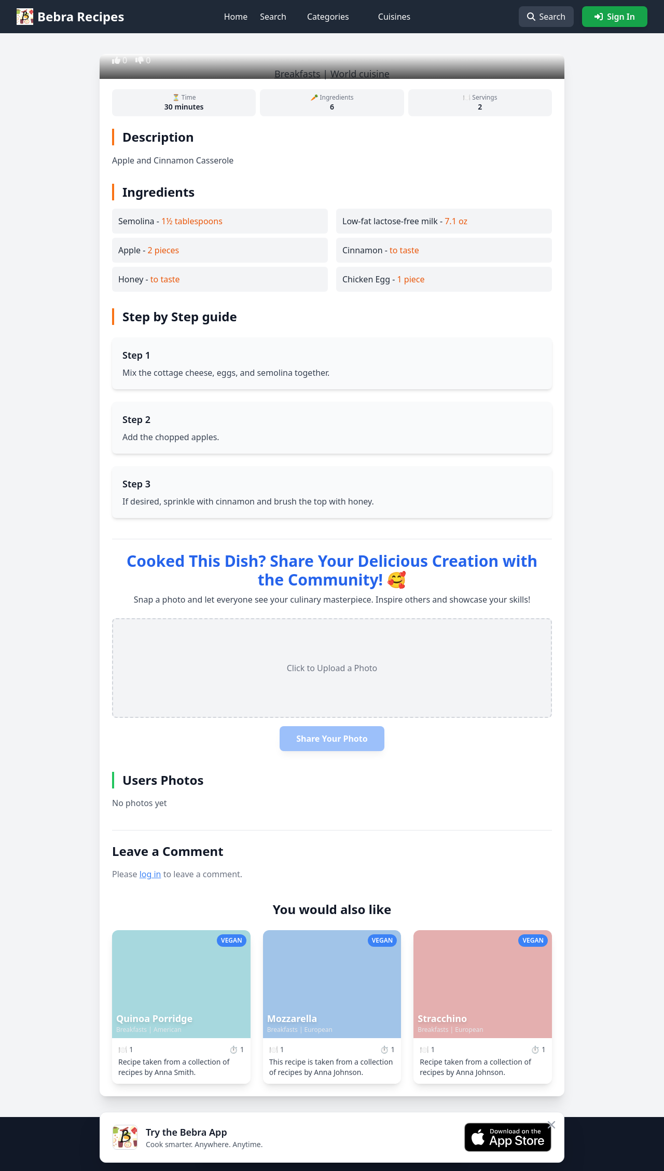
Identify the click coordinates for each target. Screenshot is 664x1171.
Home (236, 16)
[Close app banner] (551, 1125)
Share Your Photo (332, 738)
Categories (328, 16)
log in (150, 874)
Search (273, 16)
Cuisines (394, 16)
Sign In (614, 16)
